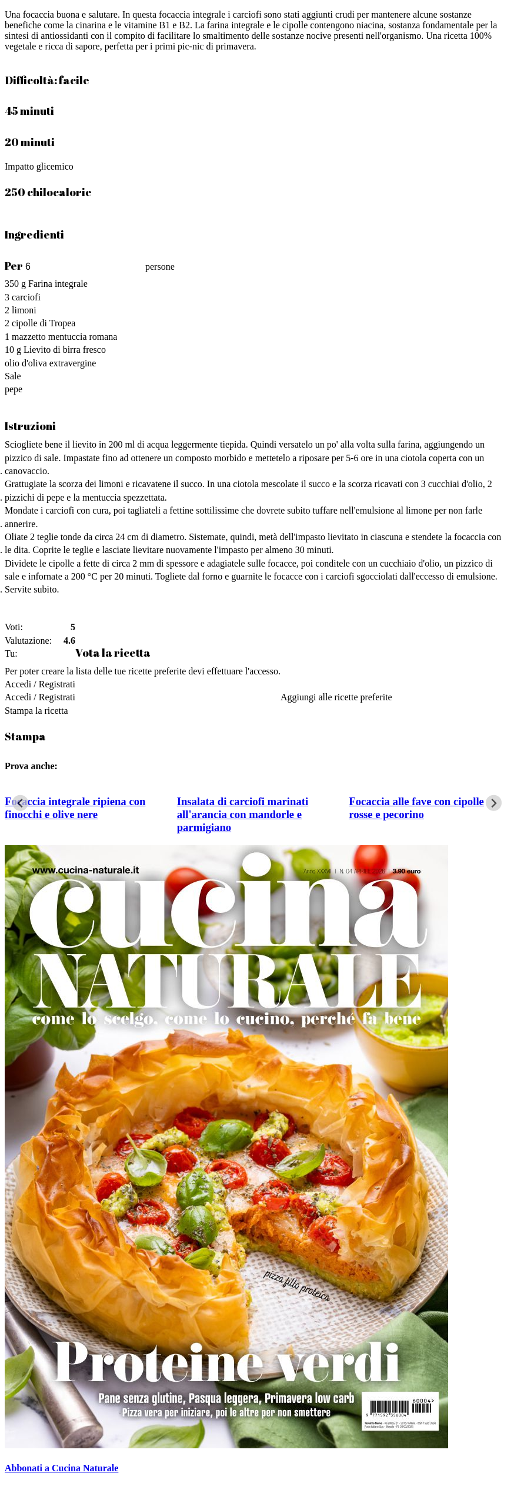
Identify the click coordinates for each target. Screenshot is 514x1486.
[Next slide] (494, 803)
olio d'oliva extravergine (50, 363)
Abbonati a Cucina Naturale (61, 1468)
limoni (24, 310)
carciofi (26, 297)
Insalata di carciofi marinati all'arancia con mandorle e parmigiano (243, 814)
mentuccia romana (83, 337)
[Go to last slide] (20, 803)
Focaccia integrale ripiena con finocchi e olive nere (75, 807)
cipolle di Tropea (43, 323)
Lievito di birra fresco (65, 350)
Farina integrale (58, 284)
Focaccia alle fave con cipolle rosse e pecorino (416, 807)
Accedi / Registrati (40, 684)
